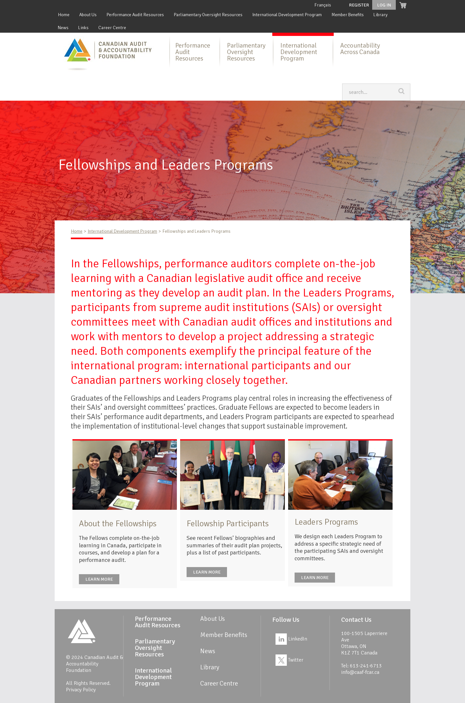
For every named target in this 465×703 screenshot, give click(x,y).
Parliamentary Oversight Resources (208, 14)
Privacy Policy (81, 689)
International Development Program (287, 14)
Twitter (289, 660)
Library (380, 14)
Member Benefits (347, 14)
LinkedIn (291, 639)
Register (359, 5)
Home (64, 14)
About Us (88, 14)
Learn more (99, 579)
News (63, 27)
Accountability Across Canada (360, 48)
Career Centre (112, 27)
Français (322, 5)
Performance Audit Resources (135, 14)
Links (83, 27)
